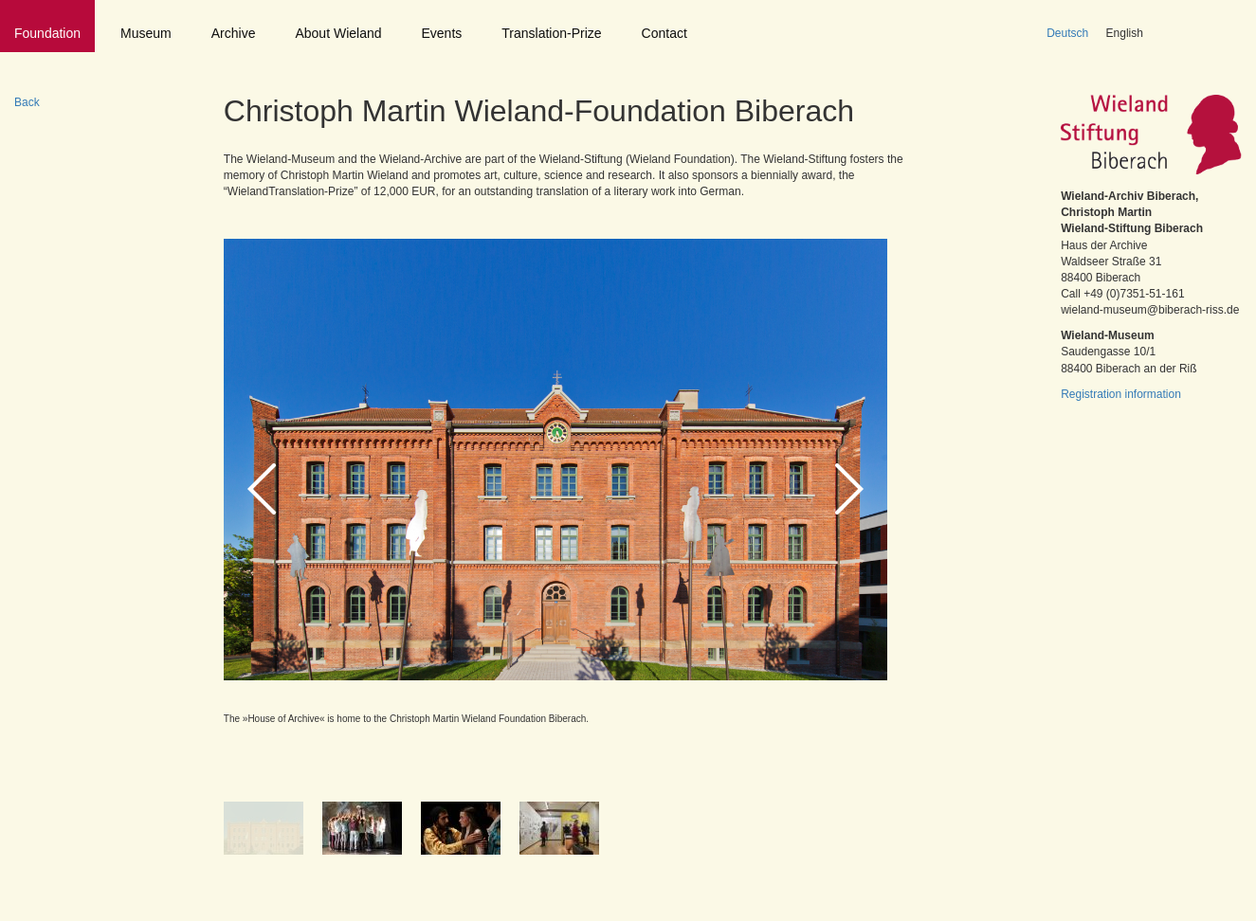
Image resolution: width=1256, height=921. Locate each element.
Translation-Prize (551, 33)
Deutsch (1067, 33)
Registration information (1121, 394)
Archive (233, 33)
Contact (664, 33)
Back (27, 102)
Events (442, 33)
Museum (146, 33)
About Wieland (338, 33)
